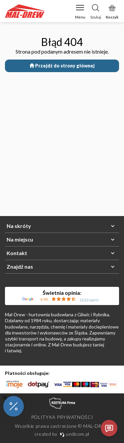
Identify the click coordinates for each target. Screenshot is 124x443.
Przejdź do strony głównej (62, 65)
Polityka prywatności (62, 417)
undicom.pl (75, 434)
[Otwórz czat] (109, 428)
